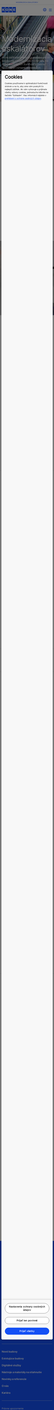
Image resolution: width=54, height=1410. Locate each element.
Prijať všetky (26, 1331)
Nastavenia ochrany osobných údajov (27, 1308)
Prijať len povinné (27, 1320)
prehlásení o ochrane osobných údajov (23, 98)
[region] (27, 705)
